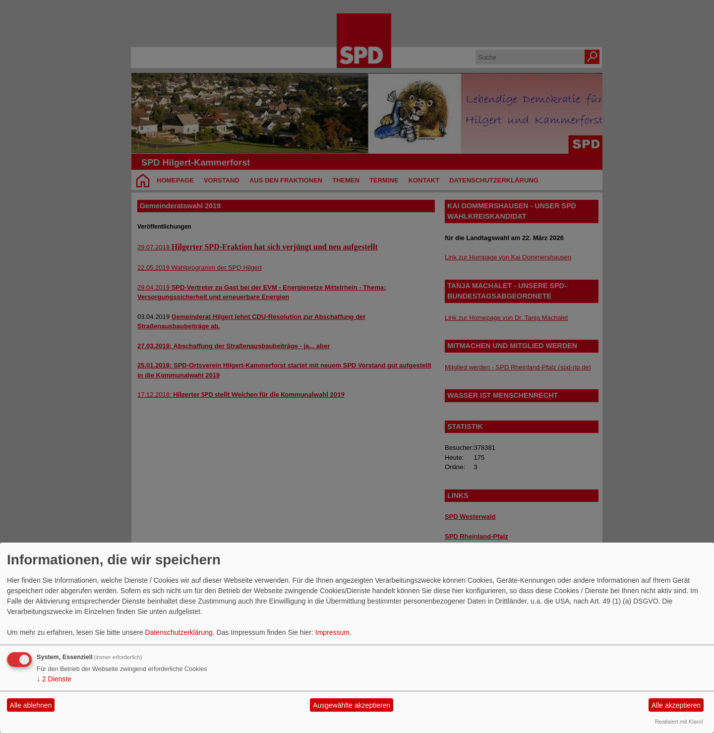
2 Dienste (54, 679)
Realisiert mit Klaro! (679, 722)
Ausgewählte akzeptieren (351, 705)
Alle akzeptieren (676, 705)
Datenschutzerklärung (179, 632)
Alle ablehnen (31, 705)
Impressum (332, 632)
